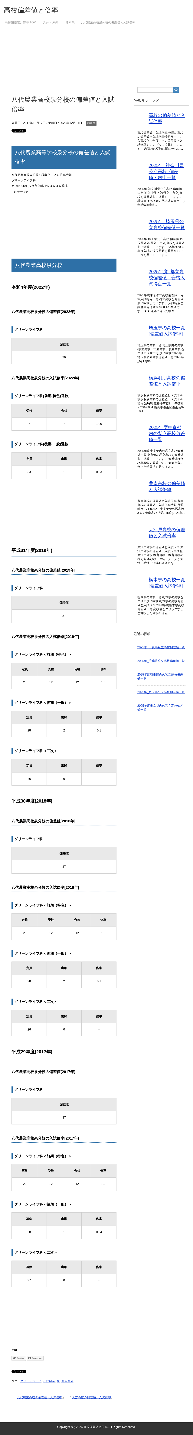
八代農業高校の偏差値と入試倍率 (39, 1397)
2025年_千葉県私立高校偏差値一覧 (161, 647)
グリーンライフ (30, 1381)
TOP (20, 22)
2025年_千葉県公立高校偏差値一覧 (161, 660)
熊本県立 (67, 1381)
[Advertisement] (96, 58)
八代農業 (49, 1381)
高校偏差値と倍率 (31, 10)
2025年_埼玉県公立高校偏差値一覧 (161, 692)
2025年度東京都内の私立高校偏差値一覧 (167, 433)
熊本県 (91, 123)
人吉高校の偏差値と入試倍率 (91, 1397)
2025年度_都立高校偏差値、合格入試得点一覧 (167, 277)
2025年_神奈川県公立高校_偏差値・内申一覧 (166, 171)
